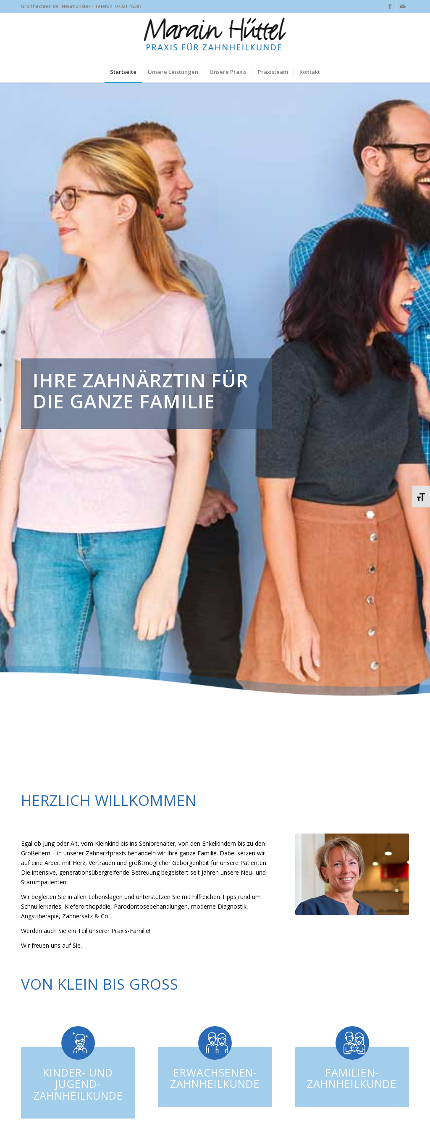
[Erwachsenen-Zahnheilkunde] (215, 1043)
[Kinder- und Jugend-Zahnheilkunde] (78, 1043)
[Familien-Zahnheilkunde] (352, 1043)
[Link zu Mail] (402, 6)
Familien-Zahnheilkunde (352, 1078)
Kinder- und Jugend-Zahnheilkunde (78, 1084)
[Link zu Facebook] (390, 6)
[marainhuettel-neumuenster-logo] (215, 37)
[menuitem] (123, 71)
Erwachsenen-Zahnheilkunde (215, 1078)
